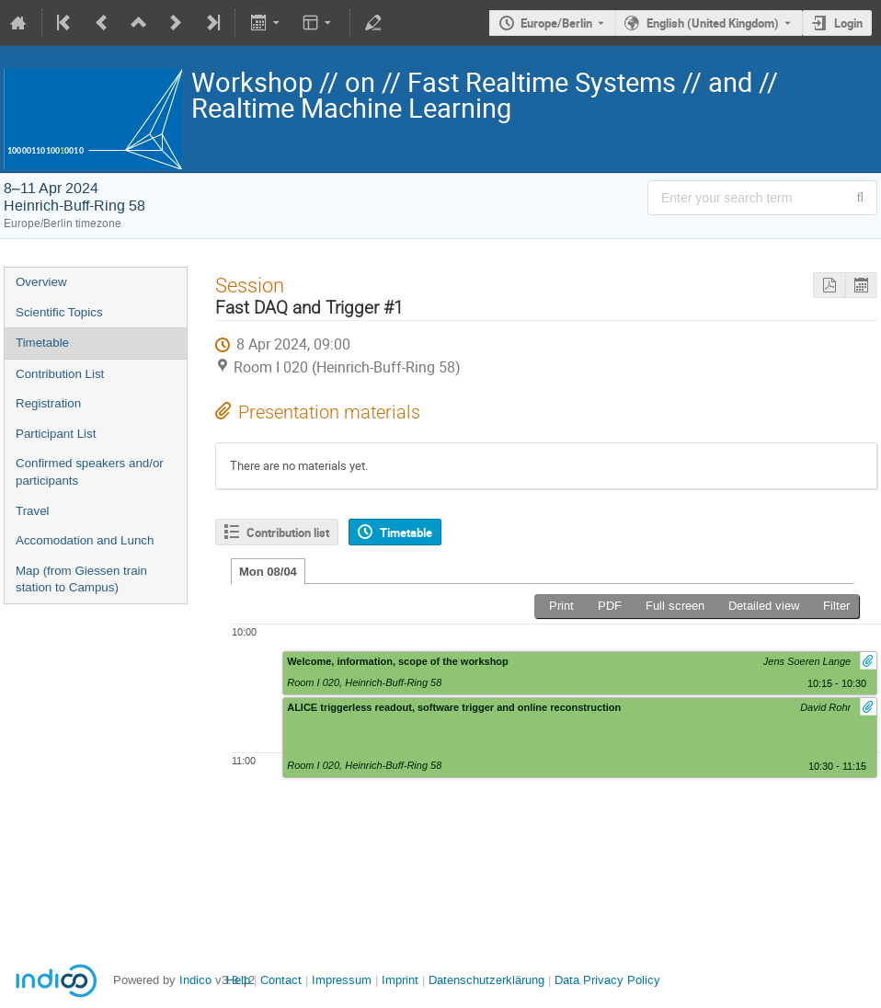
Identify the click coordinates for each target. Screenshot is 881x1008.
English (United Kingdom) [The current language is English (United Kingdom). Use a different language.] (712, 23)
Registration (48, 403)
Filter (836, 605)
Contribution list (287, 532)
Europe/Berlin (556, 23)
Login (848, 23)
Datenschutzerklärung (484, 980)
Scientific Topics (59, 312)
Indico (195, 980)
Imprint (398, 980)
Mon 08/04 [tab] (268, 571)
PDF (610, 605)
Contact (281, 980)
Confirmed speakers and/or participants (90, 471)
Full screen (675, 605)
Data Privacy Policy (605, 980)
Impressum (340, 980)
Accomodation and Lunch (85, 540)
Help (238, 980)
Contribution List (60, 374)
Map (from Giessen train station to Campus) (81, 579)
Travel (33, 511)
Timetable (42, 342)
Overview (41, 282)
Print (561, 605)
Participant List (56, 434)
